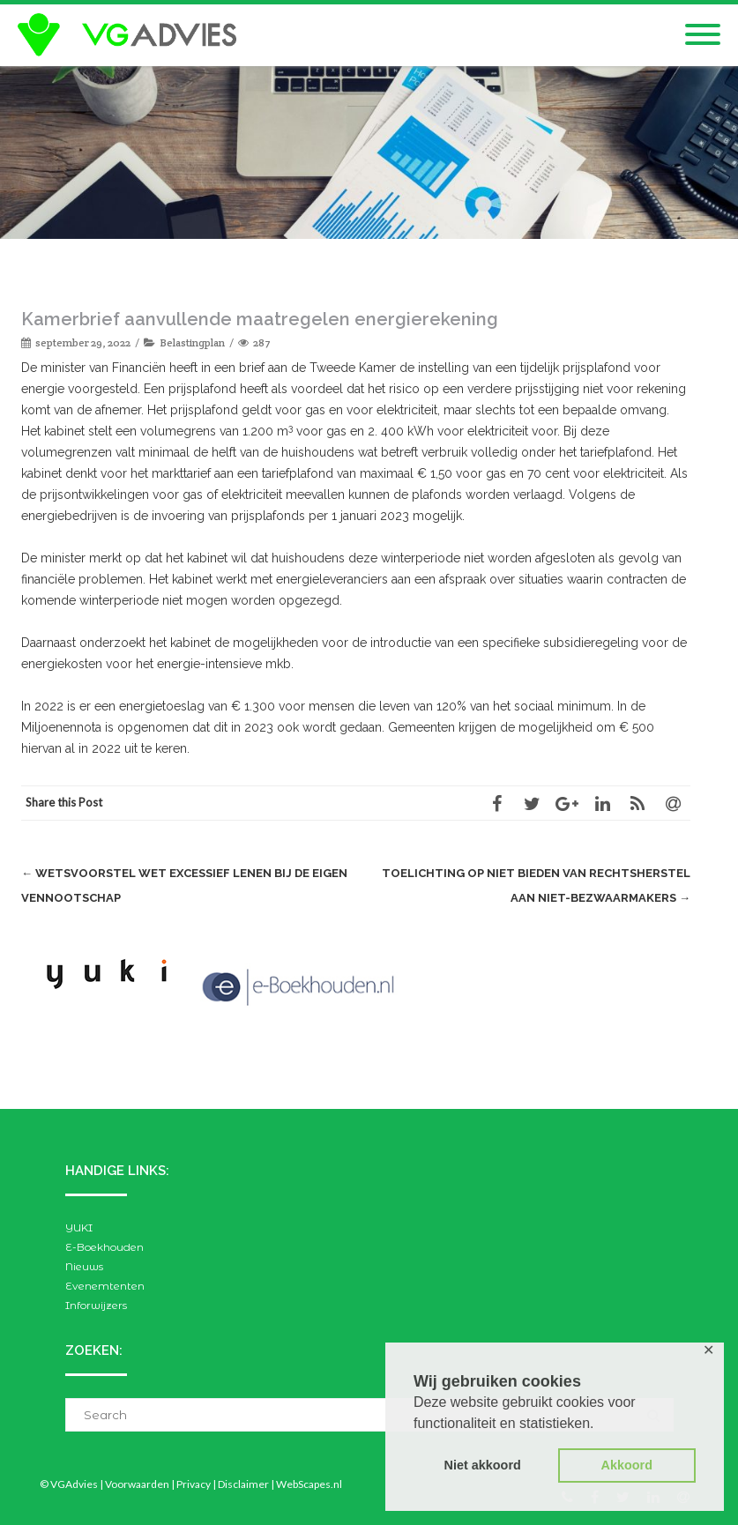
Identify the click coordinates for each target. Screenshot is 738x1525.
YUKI (79, 1227)
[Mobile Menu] (702, 35)
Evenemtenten (105, 1285)
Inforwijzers (96, 1305)
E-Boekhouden (104, 1246)
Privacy (193, 1484)
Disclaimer (243, 1484)
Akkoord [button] (626, 1465)
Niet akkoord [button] (482, 1465)
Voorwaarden (137, 1484)
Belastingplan (192, 342)
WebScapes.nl (309, 1484)
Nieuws (84, 1266)
